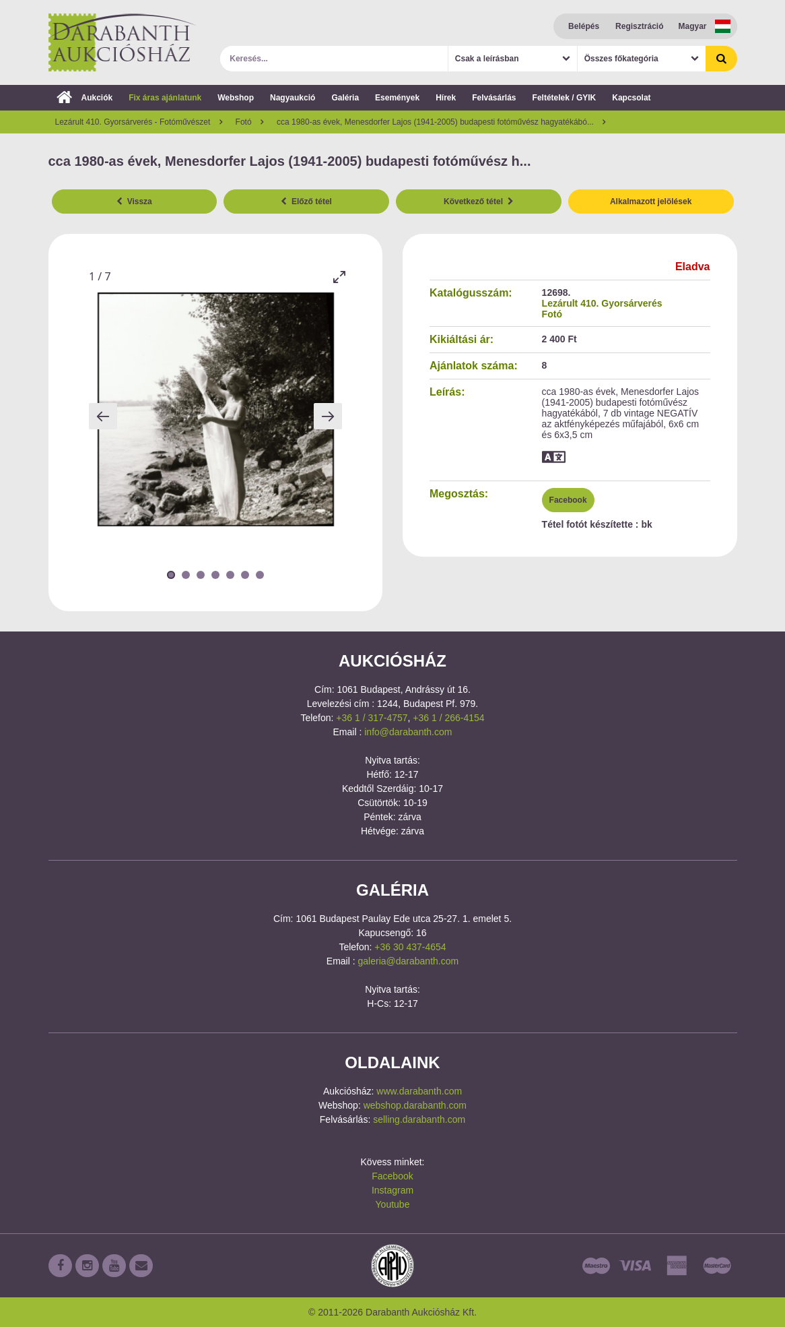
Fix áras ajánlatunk (165, 97)
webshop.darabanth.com (415, 1105)
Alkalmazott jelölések (650, 201)
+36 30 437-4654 (410, 947)
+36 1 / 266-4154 (448, 717)
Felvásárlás (494, 97)
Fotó (552, 314)
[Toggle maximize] (338, 276)
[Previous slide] (103, 416)
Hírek (446, 97)
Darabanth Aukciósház (122, 42)
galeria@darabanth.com (408, 961)
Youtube (393, 1204)
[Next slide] (328, 416)
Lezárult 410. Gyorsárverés (602, 303)
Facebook (568, 500)
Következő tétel (479, 201)
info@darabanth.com (408, 732)
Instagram (392, 1190)
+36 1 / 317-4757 (371, 717)
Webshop (235, 97)
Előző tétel (306, 201)
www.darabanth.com (419, 1091)
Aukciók (85, 97)
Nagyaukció (292, 97)
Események (397, 97)
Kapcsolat (631, 97)
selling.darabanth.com (419, 1119)
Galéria (345, 97)
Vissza (134, 201)
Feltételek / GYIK (564, 97)
